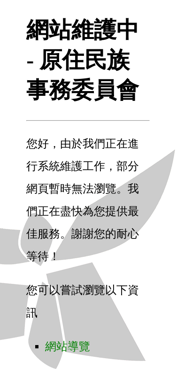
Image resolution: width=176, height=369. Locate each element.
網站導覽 (67, 346)
